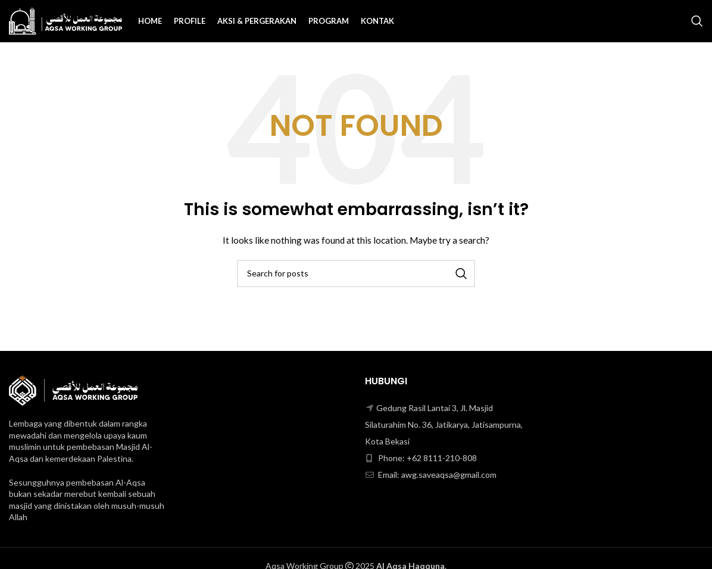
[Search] (697, 21)
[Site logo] (65, 20)
